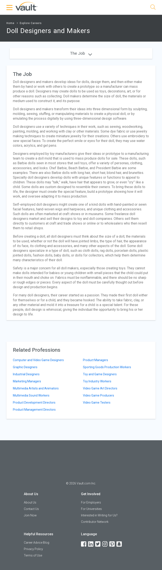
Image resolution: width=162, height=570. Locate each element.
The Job (81, 53)
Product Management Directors (34, 409)
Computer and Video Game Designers (38, 360)
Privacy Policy (33, 549)
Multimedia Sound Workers (31, 395)
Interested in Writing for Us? (99, 515)
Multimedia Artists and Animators (36, 388)
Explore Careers (31, 23)
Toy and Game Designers (100, 374)
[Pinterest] (112, 544)
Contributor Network (95, 521)
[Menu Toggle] (9, 7)
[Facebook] (84, 544)
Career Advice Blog (36, 542)
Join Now (30, 515)
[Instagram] (105, 544)
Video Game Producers (98, 395)
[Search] (153, 8)
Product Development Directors (34, 402)
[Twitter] (98, 544)
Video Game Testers (96, 402)
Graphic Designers (25, 367)
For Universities (91, 509)
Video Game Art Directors (100, 388)
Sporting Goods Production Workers (107, 367)
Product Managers (95, 360)
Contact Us (31, 509)
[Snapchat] (119, 544)
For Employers (91, 502)
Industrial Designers (26, 374)
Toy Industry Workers (97, 381)
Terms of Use (33, 555)
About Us (30, 502)
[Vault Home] (26, 6)
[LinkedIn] (91, 544)
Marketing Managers (27, 381)
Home (10, 23)
